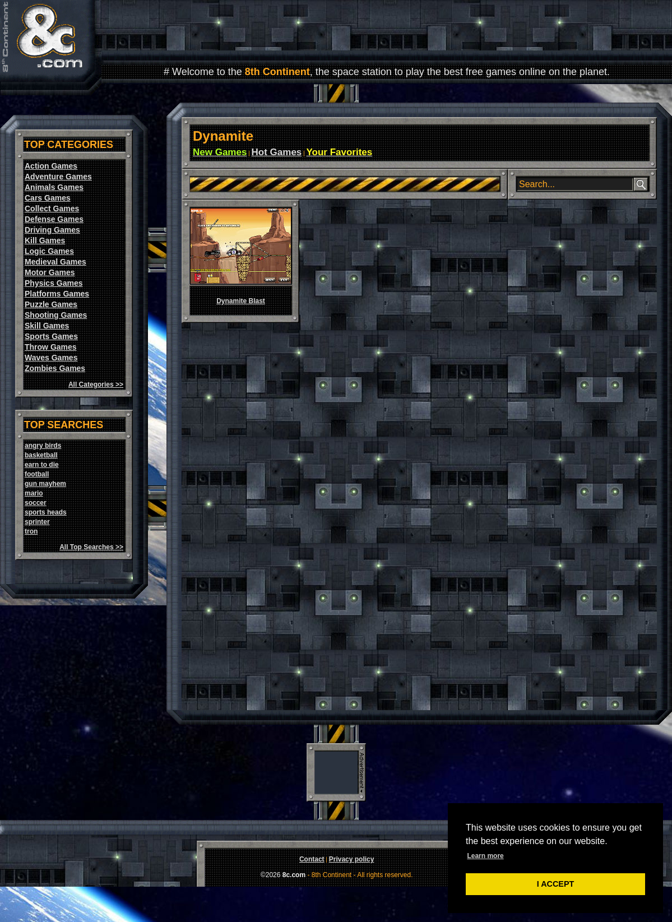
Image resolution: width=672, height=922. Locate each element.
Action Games (51, 165)
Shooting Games (56, 315)
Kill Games (45, 240)
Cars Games (48, 197)
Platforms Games (57, 293)
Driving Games (52, 229)
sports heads (46, 512)
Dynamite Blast (240, 301)
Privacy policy (351, 859)
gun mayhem (45, 484)
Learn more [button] (485, 856)
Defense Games (54, 219)
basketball (41, 455)
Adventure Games (58, 176)
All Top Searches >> (91, 547)
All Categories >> (95, 384)
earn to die (42, 465)
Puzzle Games (51, 304)
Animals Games (54, 187)
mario (34, 493)
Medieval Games (55, 261)
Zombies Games (55, 368)
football (37, 474)
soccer (36, 503)
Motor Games (50, 272)
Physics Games (54, 283)
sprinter (37, 522)
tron (31, 531)
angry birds (43, 446)
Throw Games (51, 346)
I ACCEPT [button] (555, 883)
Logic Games (49, 251)
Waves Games (51, 357)
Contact (312, 859)
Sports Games (51, 336)
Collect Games (52, 208)
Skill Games (47, 325)
